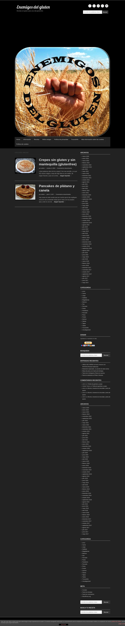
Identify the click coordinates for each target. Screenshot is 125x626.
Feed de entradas (87, 592)
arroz (83, 291)
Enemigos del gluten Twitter (94, 5)
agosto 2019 (85, 225)
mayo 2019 (85, 231)
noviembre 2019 (86, 218)
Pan (83, 304)
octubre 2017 (86, 272)
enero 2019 (85, 239)
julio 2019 (85, 227)
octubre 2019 (86, 220)
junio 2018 (85, 254)
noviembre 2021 (86, 177)
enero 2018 (85, 265)
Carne (84, 293)
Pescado (84, 312)
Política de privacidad (61, 139)
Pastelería (85, 310)
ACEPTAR (63, 624)
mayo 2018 (85, 257)
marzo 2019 (85, 235)
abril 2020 (85, 207)
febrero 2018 (86, 263)
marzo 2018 (85, 261)
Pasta (84, 308)
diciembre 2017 (86, 267)
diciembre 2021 (86, 175)
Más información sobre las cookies (92, 139)
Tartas (84, 325)
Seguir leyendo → (66, 176)
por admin (42, 168)
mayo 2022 (85, 171)
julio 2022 (85, 169)
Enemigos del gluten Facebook (90, 5)
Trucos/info (74, 139)
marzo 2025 (85, 156)
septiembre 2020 (87, 199)
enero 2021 (85, 192)
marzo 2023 (85, 160)
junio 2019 (85, 229)
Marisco (84, 302)
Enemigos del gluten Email (106, 5)
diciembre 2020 (86, 195)
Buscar (105, 12)
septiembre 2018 (87, 248)
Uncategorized (86, 330)
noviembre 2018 (86, 244)
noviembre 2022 (86, 165)
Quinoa (84, 319)
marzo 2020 (85, 210)
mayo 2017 (85, 282)
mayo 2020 (85, 205)
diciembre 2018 (86, 242)
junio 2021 (85, 186)
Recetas (36, 139)
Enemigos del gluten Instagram (102, 5)
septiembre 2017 (87, 274)
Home (18, 139)
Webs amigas (46, 139)
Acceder (84, 590)
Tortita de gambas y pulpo (95, 384)
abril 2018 (85, 259)
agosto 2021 (85, 182)
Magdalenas (85, 300)
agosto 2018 (85, 250)
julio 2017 (85, 278)
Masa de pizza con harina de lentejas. (93, 371)
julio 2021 (85, 184)
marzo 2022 (85, 173)
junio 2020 (85, 203)
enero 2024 (85, 158)
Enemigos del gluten (33, 7)
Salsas (84, 321)
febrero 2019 (86, 237)
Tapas (84, 323)
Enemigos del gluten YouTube (98, 5)
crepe (84, 295)
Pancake (84, 306)
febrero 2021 (86, 190)
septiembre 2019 (87, 222)
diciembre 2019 (86, 216)
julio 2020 (85, 201)
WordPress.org (86, 596)
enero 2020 (85, 214)
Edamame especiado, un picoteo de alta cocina (95, 369)
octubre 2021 (86, 180)
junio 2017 (85, 280)
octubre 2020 (86, 197)
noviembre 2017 (86, 269)
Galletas (84, 297)
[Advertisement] (62, 31)
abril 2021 (85, 188)
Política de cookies (22, 144)
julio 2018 (85, 252)
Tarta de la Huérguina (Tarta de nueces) (93, 373)
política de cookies (116, 621)
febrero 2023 (86, 162)
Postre (84, 317)
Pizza (83, 315)
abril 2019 (85, 233)
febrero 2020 (86, 212)
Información (27, 139)
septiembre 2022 (87, 167)
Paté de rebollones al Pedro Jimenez (92, 375)
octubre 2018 (86, 246)
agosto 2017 (85, 276)
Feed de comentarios (88, 594)
